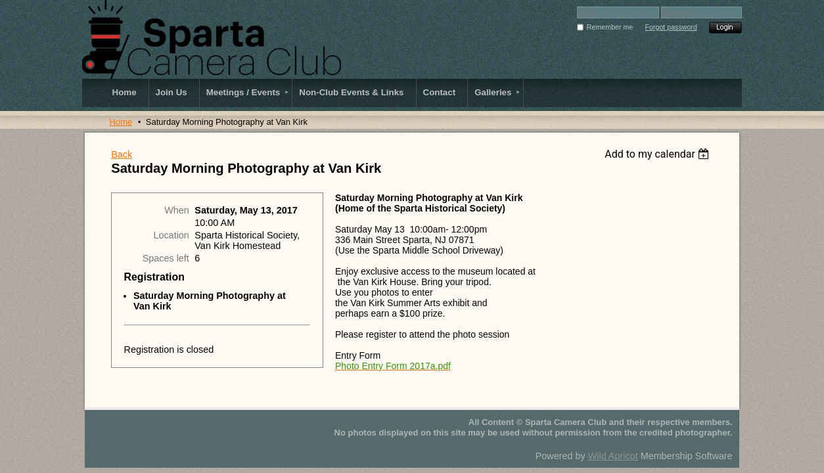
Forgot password (671, 27)
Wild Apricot (613, 456)
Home (121, 122)
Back (121, 154)
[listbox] (659, 154)
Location (171, 235)
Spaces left (166, 258)
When (176, 210)
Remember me (610, 27)
